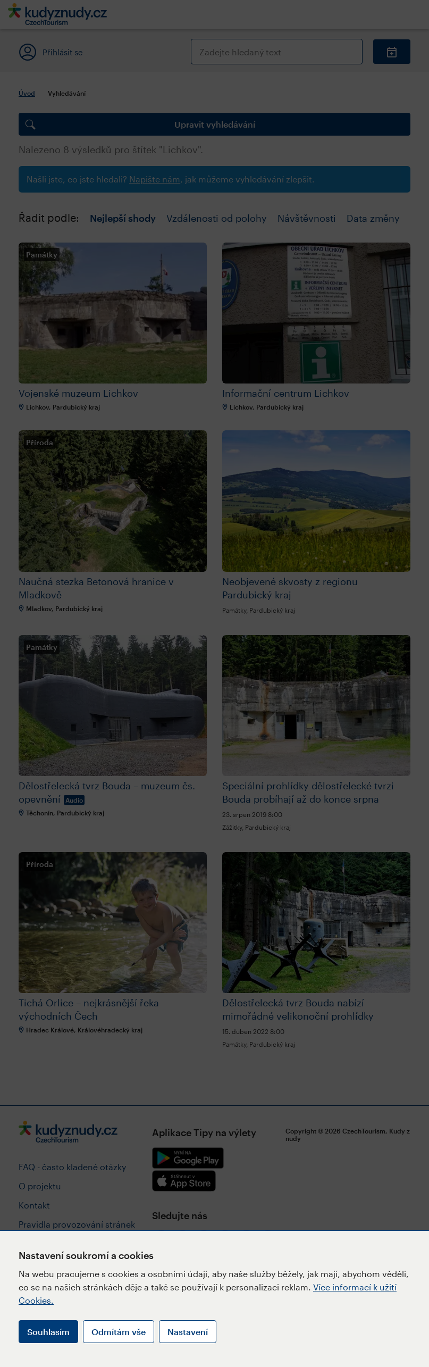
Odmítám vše (118, 1332)
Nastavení (187, 1332)
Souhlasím (48, 1332)
